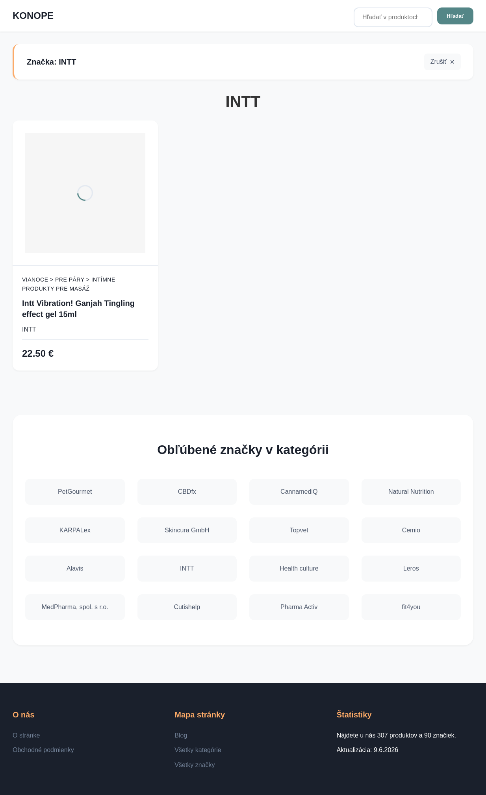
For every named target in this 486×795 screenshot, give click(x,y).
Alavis (75, 568)
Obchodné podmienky (43, 750)
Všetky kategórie (197, 750)
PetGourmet (75, 491)
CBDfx (187, 491)
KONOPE (33, 15)
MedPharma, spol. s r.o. (75, 607)
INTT (29, 329)
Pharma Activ (298, 607)
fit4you (411, 607)
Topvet (299, 530)
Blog (180, 735)
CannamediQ (298, 491)
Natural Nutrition (411, 491)
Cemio (411, 530)
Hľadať (455, 16)
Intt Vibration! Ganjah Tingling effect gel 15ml (78, 309)
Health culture (299, 568)
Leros (411, 568)
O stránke (26, 735)
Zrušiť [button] (438, 61)
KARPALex (75, 530)
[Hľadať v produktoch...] (393, 17)
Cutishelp (187, 607)
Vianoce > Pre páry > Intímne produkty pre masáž (68, 283)
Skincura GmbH (187, 530)
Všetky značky (194, 765)
